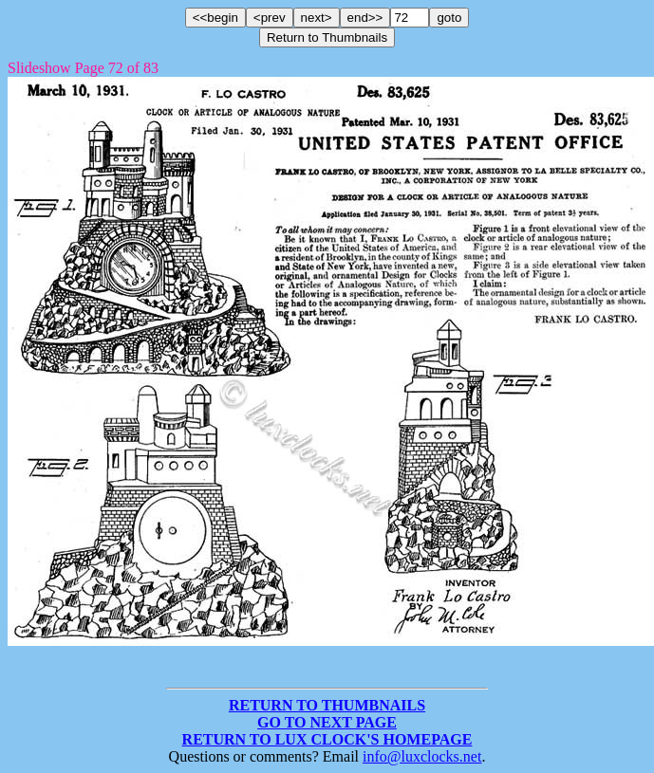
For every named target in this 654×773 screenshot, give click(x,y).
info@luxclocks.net (422, 756)
